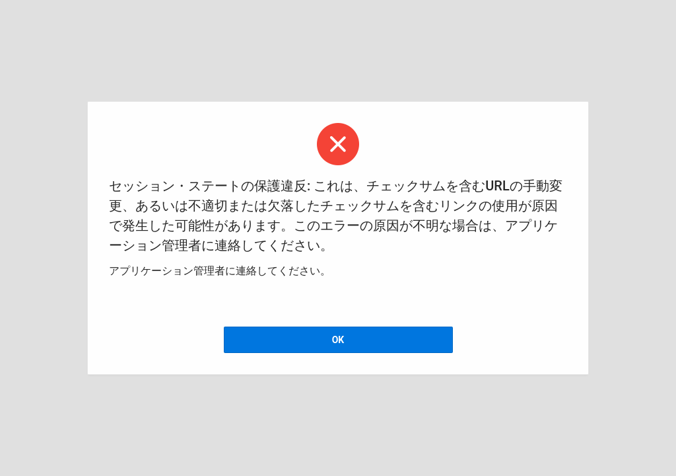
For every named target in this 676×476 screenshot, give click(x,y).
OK (338, 340)
